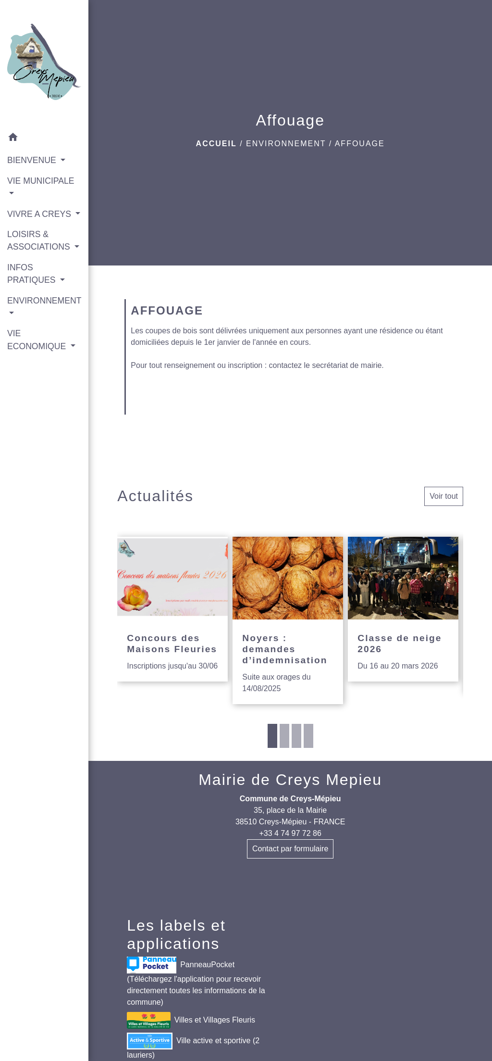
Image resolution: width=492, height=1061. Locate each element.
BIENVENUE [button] (33, 160)
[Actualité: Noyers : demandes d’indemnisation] (288, 621)
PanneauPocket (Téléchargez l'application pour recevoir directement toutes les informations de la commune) (196, 981)
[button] (44, 138)
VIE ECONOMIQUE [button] (37, 339)
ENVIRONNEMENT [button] (44, 300)
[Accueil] (44, 63)
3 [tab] (296, 736)
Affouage (360, 143)
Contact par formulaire (290, 849)
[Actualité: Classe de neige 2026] (403, 609)
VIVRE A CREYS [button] (40, 214)
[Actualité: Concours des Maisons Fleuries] (172, 609)
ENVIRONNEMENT (286, 143)
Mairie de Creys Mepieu (290, 779)
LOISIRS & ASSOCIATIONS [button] (40, 240)
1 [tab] (272, 736)
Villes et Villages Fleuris (191, 1020)
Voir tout (444, 496)
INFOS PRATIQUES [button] (32, 274)
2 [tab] (284, 736)
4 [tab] (308, 736)
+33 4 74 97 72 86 (290, 833)
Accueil (216, 143)
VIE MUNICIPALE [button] (40, 181)
